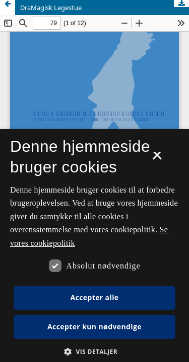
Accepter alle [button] (94, 297)
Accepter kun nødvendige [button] (94, 326)
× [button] (157, 159)
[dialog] (94, 245)
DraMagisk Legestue (51, 7)
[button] (94, 351)
